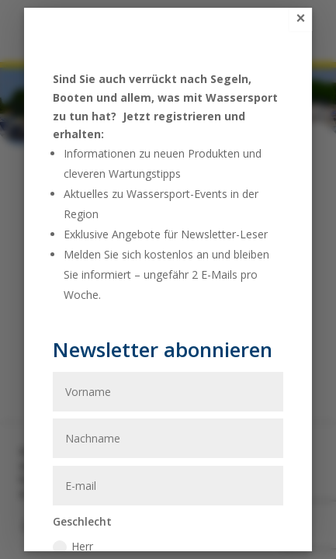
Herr (73, 546)
